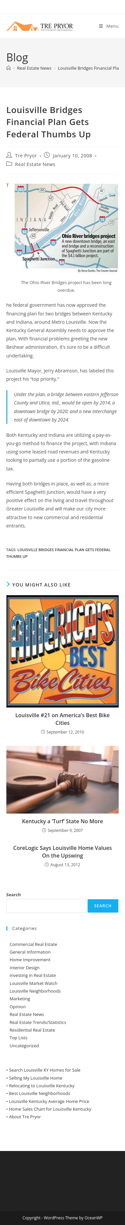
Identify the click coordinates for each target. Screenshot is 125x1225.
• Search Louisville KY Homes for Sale (43, 1070)
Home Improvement (30, 960)
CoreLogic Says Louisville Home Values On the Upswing (62, 851)
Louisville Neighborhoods (35, 991)
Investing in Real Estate (33, 975)
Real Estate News (35, 164)
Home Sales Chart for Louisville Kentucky (50, 1109)
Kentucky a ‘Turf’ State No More (62, 821)
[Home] (8, 68)
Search (13, 895)
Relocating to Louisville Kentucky (42, 1086)
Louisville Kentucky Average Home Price (49, 1101)
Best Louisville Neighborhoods (39, 1093)
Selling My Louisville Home (35, 1078)
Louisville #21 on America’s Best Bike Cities (62, 719)
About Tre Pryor (25, 1117)
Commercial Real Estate (33, 944)
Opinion (18, 1007)
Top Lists (18, 1038)
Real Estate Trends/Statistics (38, 1022)
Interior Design (25, 968)
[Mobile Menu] (109, 26)
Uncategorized (24, 1046)
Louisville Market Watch (34, 983)
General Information (30, 952)
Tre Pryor (26, 155)
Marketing (20, 999)
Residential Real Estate (32, 1030)
